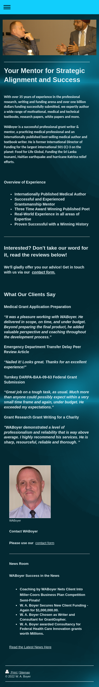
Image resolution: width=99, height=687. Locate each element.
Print (11, 672)
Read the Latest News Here (30, 647)
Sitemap (24, 672)
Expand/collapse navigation (49, 7)
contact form (44, 543)
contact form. (43, 272)
